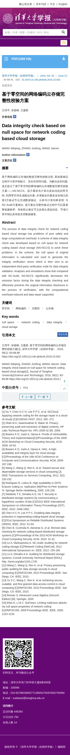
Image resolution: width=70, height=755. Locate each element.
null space (8, 322)
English (63, 4)
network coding (30, 322)
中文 (52, 4)
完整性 (36, 308)
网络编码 (21, 308)
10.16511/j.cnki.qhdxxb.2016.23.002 (41, 79)
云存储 (50, 308)
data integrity (54, 322)
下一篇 (43, 396)
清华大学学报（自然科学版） (19, 75)
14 (15, 722)
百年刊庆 (41, 4)
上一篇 (27, 396)
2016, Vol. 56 (47, 75)
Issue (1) (62, 75)
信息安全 (7, 85)
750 (16, 716)
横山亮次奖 (25, 4)
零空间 (6, 308)
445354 (18, 711)
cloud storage (10, 326)
